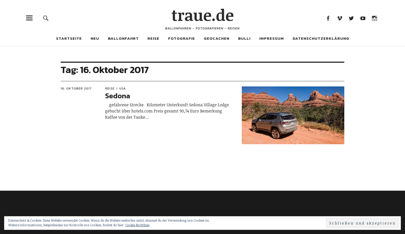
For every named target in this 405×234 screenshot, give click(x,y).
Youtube (363, 18)
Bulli (244, 38)
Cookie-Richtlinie (137, 225)
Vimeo (339, 18)
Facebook (328, 18)
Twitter (351, 18)
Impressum (271, 38)
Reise (153, 38)
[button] (293, 115)
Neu (95, 38)
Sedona (117, 95)
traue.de (203, 14)
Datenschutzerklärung (321, 38)
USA (122, 88)
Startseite (69, 38)
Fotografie (181, 38)
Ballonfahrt (123, 38)
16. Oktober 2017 (76, 88)
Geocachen (216, 38)
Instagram (374, 18)
